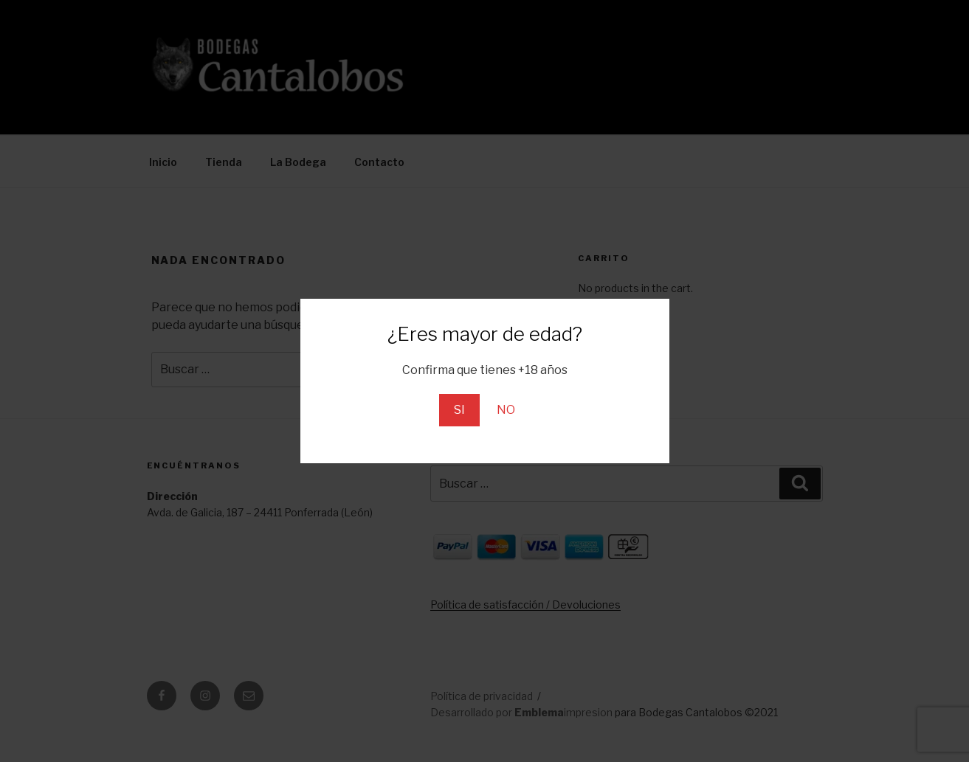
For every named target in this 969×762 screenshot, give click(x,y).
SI (459, 410)
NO (506, 410)
